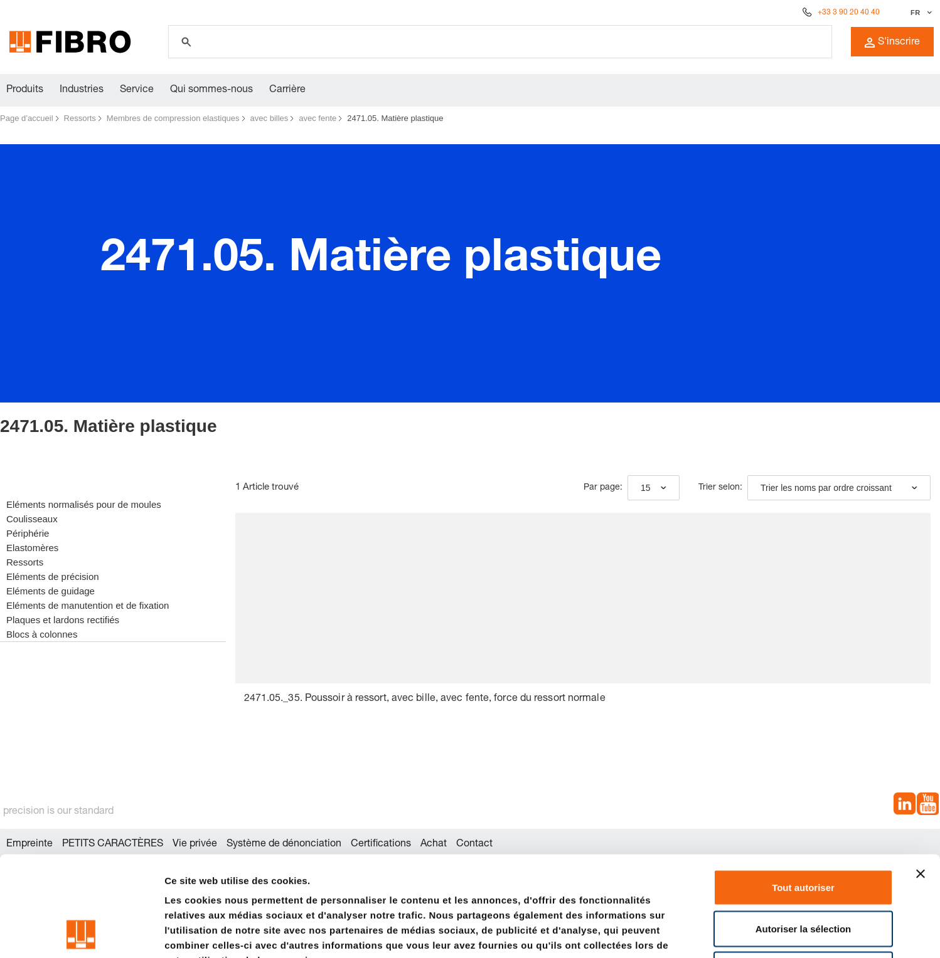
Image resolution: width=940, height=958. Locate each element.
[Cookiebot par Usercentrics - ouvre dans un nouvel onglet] (81, 933)
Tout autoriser (803, 793)
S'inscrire (892, 43)
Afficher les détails (691, 933)
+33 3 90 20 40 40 (849, 12)
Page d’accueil (26, 118)
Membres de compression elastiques (173, 118)
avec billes (269, 118)
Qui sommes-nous (211, 90)
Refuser (803, 875)
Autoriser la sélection (804, 834)
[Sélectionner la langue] (919, 12)
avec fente (317, 118)
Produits (24, 90)
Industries (82, 90)
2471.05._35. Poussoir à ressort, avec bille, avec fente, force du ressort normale (425, 699)
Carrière (287, 90)
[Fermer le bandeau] (920, 780)
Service (137, 90)
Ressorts (80, 118)
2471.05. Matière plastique (395, 118)
